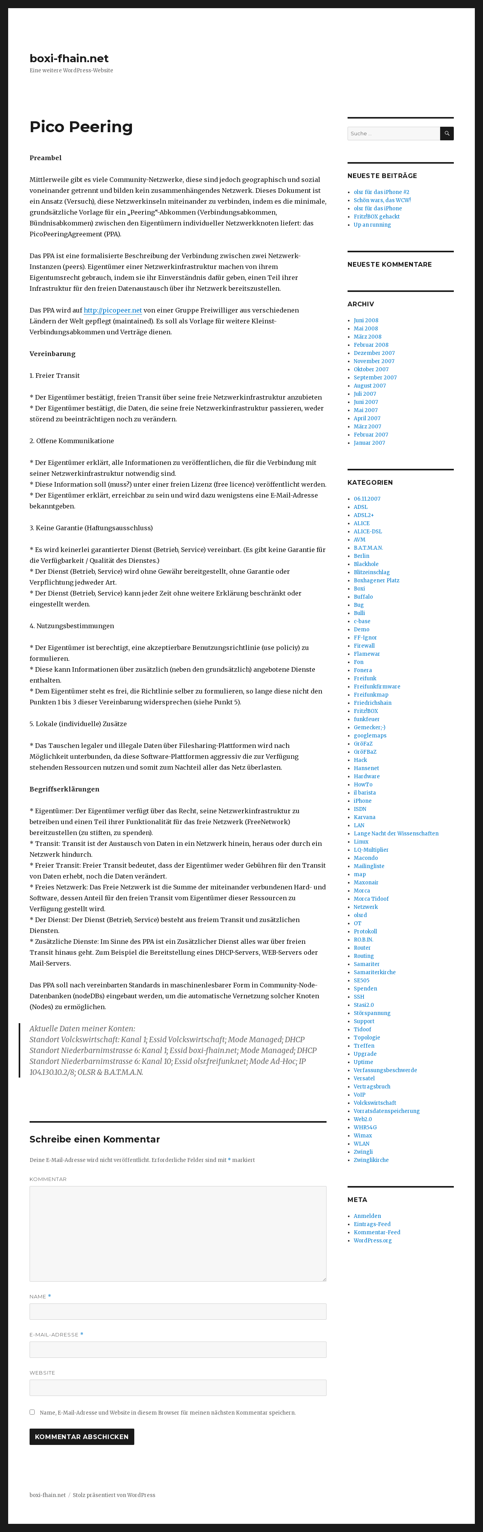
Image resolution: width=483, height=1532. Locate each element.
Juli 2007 (365, 394)
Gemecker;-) (369, 727)
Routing (364, 956)
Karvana (365, 817)
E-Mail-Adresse (57, 1334)
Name (40, 1296)
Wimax (363, 1135)
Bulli (359, 613)
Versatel (364, 1078)
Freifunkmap (371, 695)
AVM (359, 539)
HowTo (363, 784)
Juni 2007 (366, 402)
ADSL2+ (364, 515)
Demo (361, 629)
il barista (365, 793)
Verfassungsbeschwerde (385, 1070)
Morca (362, 890)
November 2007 (374, 361)
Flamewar (367, 654)
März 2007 (367, 426)
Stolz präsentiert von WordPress (114, 1495)
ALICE (362, 523)
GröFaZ (363, 744)
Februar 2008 (371, 345)
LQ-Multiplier (371, 850)
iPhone (363, 801)
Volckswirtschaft (375, 1103)
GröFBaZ (365, 752)
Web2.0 (363, 1119)
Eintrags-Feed (372, 1224)
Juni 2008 (366, 320)
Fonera (363, 670)
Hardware (367, 776)
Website (42, 1373)
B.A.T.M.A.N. (368, 548)
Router (362, 948)
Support (364, 1021)
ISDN (360, 809)
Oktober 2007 (371, 369)
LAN (359, 825)
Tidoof (362, 1029)
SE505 (361, 980)
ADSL (361, 507)
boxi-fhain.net (69, 58)
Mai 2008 (366, 328)
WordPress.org (373, 1240)
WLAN (361, 1144)
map (360, 874)
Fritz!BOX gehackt (377, 216)
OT (358, 923)
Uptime (363, 1062)
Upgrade (365, 1054)
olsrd (360, 915)
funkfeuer (367, 719)
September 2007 (375, 377)
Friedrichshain (373, 703)
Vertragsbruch (372, 1086)
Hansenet (366, 768)
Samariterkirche (375, 972)
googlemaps (370, 735)
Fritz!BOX (366, 711)
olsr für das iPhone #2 (381, 192)
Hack (360, 760)
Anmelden (367, 1216)
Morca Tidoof (371, 899)
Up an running (372, 225)
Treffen (364, 1046)
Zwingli (363, 1152)
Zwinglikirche (371, 1160)
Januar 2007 (369, 443)
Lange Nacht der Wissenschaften (396, 833)
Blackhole (366, 564)
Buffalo (363, 597)
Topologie (367, 1037)
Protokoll (365, 931)
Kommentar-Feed (377, 1232)
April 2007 (367, 418)
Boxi (359, 588)
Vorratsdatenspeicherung (387, 1111)
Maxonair (366, 882)
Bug (359, 605)
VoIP (359, 1095)
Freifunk (365, 678)
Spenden (365, 988)
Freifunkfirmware (377, 686)
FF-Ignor (365, 637)
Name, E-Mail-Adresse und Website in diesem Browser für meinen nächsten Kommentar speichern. (168, 1413)
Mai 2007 (366, 410)
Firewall (364, 646)
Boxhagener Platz (376, 580)
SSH (359, 997)
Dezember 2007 (374, 353)
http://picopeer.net (113, 310)
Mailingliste (369, 866)
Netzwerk (366, 907)
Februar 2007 (371, 434)
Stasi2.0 (364, 1005)
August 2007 (370, 386)
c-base (362, 621)
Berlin (361, 556)
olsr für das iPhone (378, 208)
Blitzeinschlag (372, 572)
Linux (361, 841)
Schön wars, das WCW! (382, 200)
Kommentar (48, 1179)
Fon (359, 662)
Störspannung (372, 1013)
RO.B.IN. (363, 939)
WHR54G (365, 1127)
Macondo (366, 858)
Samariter (367, 964)
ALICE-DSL (368, 531)
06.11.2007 (367, 499)
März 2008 (367, 337)
